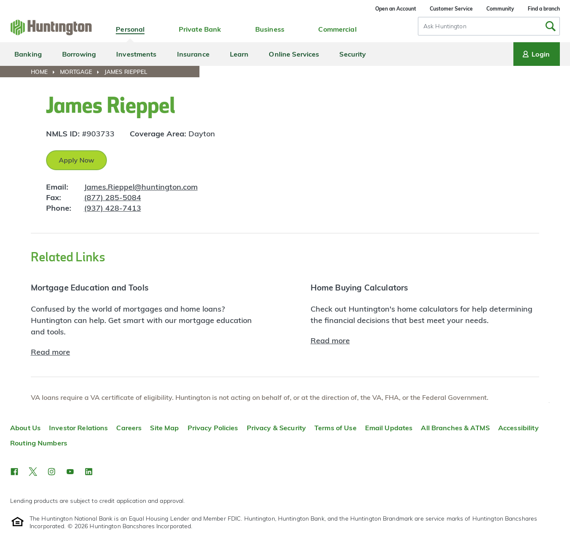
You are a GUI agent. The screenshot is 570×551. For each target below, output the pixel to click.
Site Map (164, 427)
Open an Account (395, 8)
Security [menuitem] (352, 54)
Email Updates (389, 427)
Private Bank (200, 29)
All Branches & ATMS (455, 427)
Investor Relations (78, 427)
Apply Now (76, 160)
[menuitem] (44, 71)
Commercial (337, 29)
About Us (25, 427)
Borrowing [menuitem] (79, 54)
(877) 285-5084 (112, 197)
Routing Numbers (38, 443)
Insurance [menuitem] (193, 54)
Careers (129, 427)
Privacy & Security (276, 427)
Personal (130, 29)
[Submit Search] (550, 26)
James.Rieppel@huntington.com (141, 187)
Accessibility (518, 427)
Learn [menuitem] (239, 54)
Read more (50, 352)
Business (269, 29)
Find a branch (544, 8)
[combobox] (489, 26)
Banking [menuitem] (28, 54)
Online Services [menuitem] (294, 54)
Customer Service (451, 8)
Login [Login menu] (535, 54)
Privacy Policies (213, 427)
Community (500, 8)
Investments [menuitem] (136, 54)
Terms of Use (335, 427)
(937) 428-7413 (112, 208)
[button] (14, 472)
